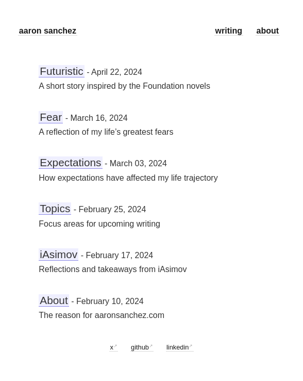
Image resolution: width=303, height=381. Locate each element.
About (54, 300)
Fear (51, 117)
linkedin (177, 347)
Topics (55, 208)
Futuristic (61, 71)
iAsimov (58, 254)
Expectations (70, 162)
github (140, 347)
